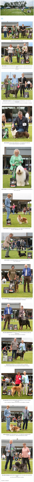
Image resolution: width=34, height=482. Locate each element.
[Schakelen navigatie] (2, 18)
